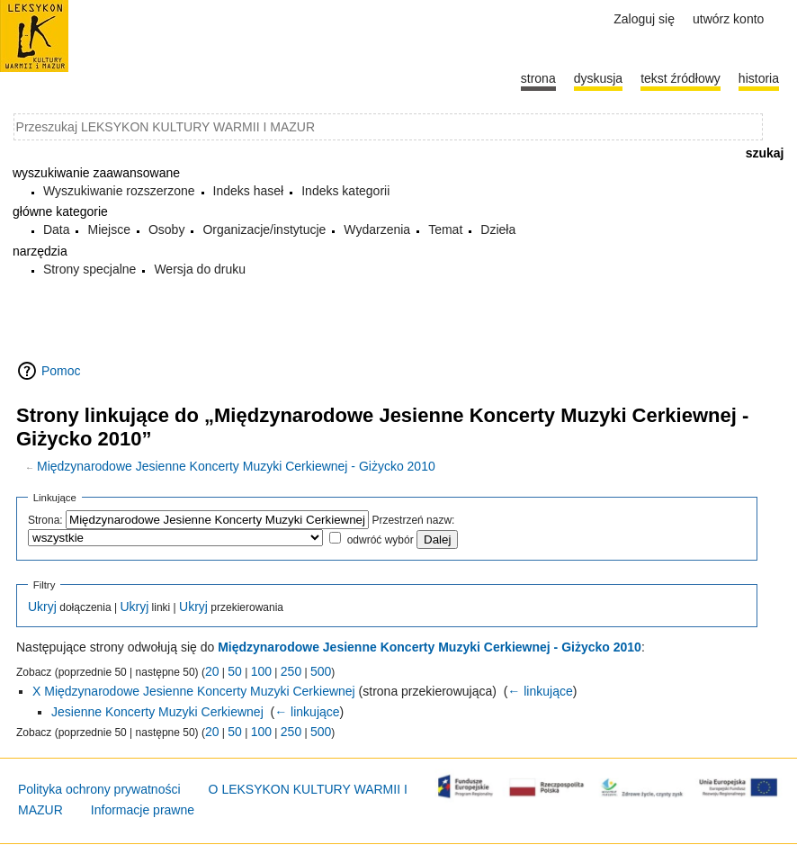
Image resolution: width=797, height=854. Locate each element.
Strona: (45, 520)
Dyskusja (598, 78)
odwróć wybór (380, 540)
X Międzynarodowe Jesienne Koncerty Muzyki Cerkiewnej (193, 691)
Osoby (166, 229)
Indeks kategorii (345, 191)
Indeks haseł (248, 191)
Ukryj (42, 606)
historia (759, 78)
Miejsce (108, 229)
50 (235, 671)
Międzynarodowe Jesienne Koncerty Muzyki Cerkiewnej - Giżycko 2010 (236, 466)
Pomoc (61, 371)
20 (212, 671)
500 (320, 671)
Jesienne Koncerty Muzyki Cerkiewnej (157, 712)
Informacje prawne (142, 810)
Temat (445, 229)
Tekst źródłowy (680, 78)
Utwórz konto (728, 19)
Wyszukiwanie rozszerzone (119, 191)
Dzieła (497, 229)
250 (291, 671)
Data (56, 229)
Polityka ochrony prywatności (99, 789)
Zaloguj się (644, 19)
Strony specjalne (90, 269)
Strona (538, 78)
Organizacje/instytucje (264, 229)
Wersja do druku (200, 269)
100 (261, 671)
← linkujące (539, 691)
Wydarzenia (377, 229)
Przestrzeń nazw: (413, 520)
